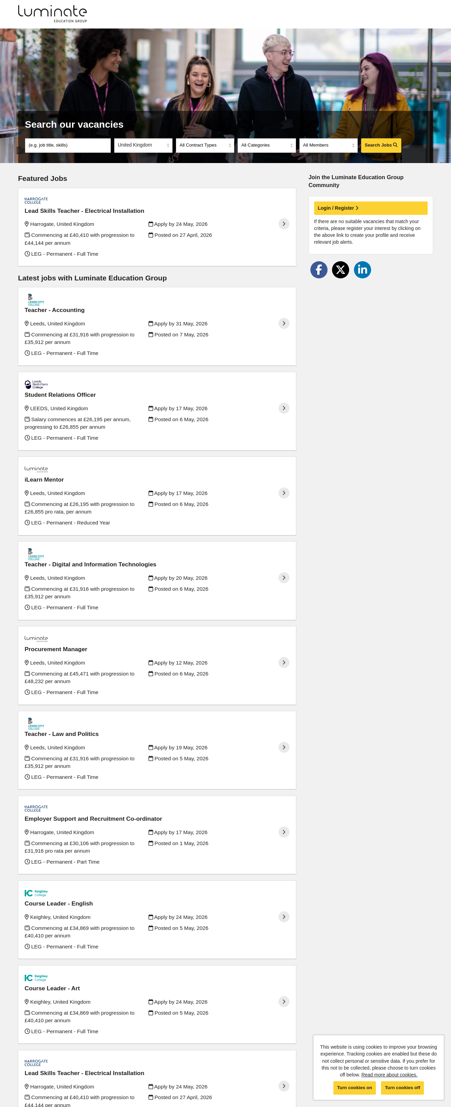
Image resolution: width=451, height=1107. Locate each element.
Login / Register (338, 208)
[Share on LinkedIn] (362, 269)
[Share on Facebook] (319, 269)
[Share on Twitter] (340, 269)
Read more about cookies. (389, 1074)
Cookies (27, 1076)
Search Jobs (381, 145)
